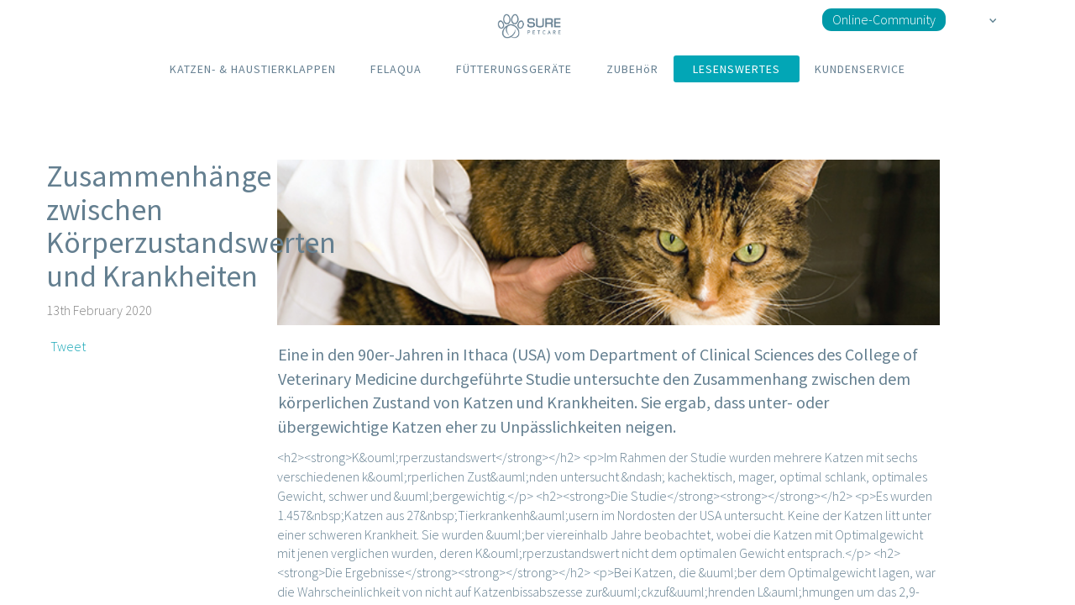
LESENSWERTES (736, 68)
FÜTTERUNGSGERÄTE (514, 68)
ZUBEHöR (632, 68)
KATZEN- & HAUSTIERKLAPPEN (253, 68)
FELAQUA (396, 68)
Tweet (68, 346)
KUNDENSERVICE (860, 68)
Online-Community (884, 19)
